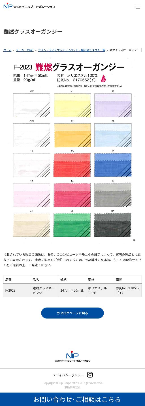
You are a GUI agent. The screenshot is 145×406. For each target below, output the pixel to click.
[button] (72, 313)
